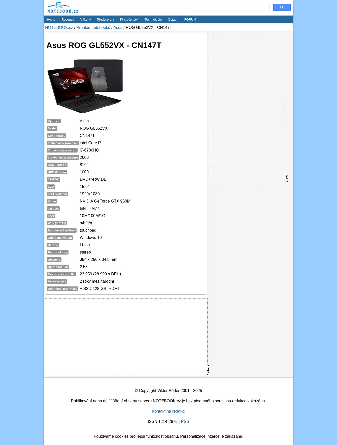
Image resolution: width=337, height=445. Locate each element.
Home (51, 19)
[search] (229, 7)
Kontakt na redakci (168, 411)
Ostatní (173, 19)
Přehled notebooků (93, 27)
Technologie (153, 19)
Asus (117, 27)
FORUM (190, 19)
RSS (185, 421)
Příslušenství (129, 19)
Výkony (85, 19)
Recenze (67, 19)
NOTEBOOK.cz (59, 27)
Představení (105, 19)
